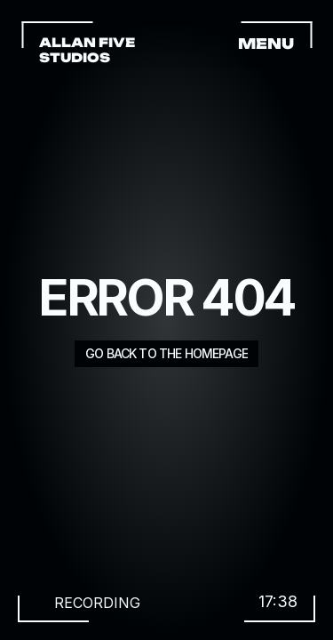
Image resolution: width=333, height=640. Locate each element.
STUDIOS (74, 57)
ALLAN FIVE (88, 42)
